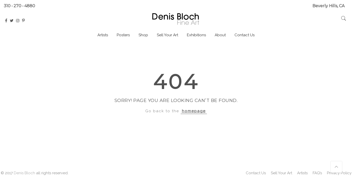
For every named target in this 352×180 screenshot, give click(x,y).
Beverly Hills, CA (328, 6)
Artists (102, 35)
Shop (143, 35)
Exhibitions (196, 35)
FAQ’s (317, 173)
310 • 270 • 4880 (19, 6)
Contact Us (244, 35)
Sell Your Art (167, 35)
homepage (194, 111)
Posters (123, 35)
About (220, 35)
